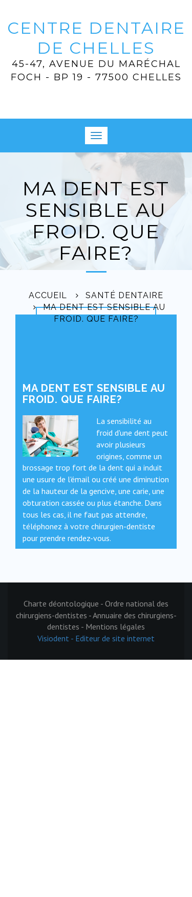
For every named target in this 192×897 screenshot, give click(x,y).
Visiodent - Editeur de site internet (96, 638)
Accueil (48, 295)
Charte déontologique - (64, 603)
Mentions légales (115, 626)
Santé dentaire (124, 295)
